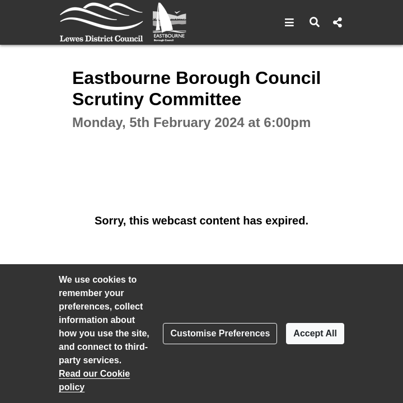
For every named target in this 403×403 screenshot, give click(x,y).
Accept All (315, 333)
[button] (290, 22)
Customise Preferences (220, 333)
